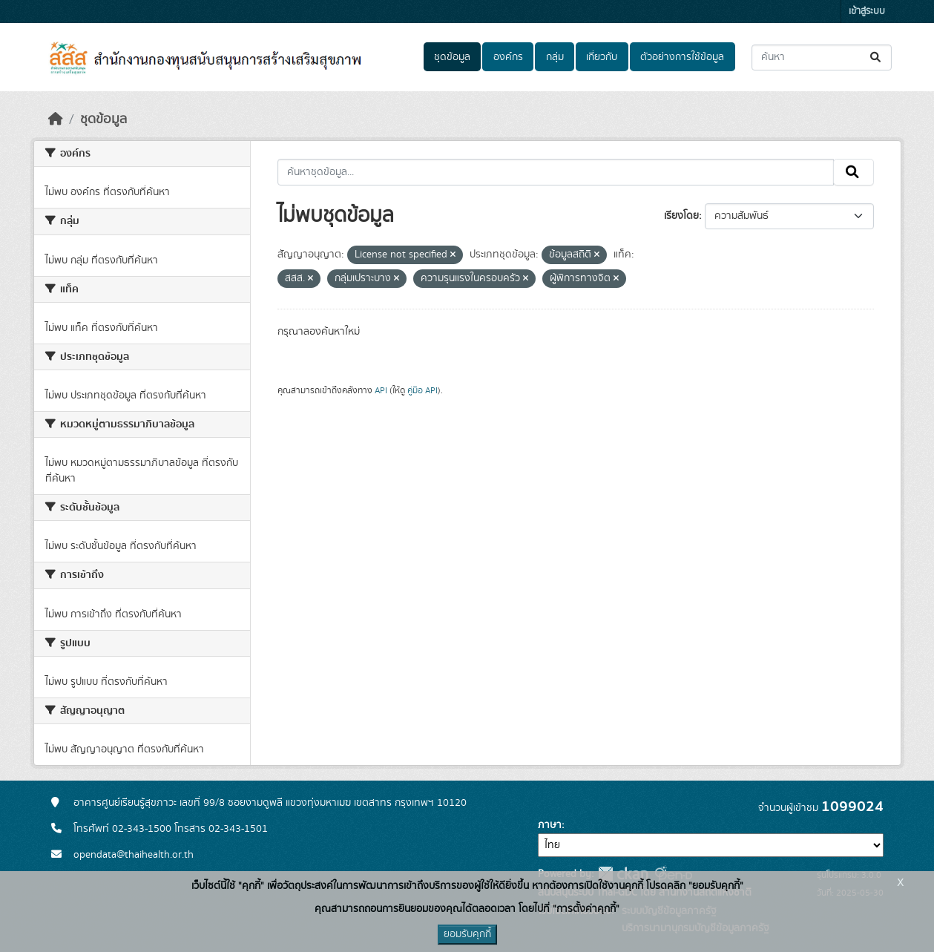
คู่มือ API (422, 390)
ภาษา (550, 825)
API (381, 390)
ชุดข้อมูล (452, 57)
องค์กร (508, 57)
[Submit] (876, 57)
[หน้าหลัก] (55, 119)
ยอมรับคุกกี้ (467, 934)
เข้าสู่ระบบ (867, 11)
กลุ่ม (555, 57)
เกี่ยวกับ (601, 57)
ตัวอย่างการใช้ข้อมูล (682, 57)
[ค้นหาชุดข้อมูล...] (822, 57)
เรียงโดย (681, 216)
